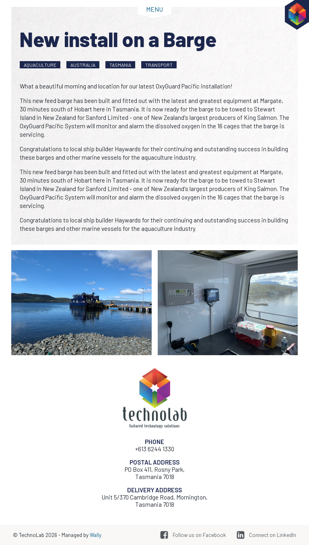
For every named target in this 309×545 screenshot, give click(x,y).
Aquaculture (40, 65)
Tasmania (120, 65)
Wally (95, 535)
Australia (82, 65)
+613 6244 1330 (154, 448)
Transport (159, 65)
